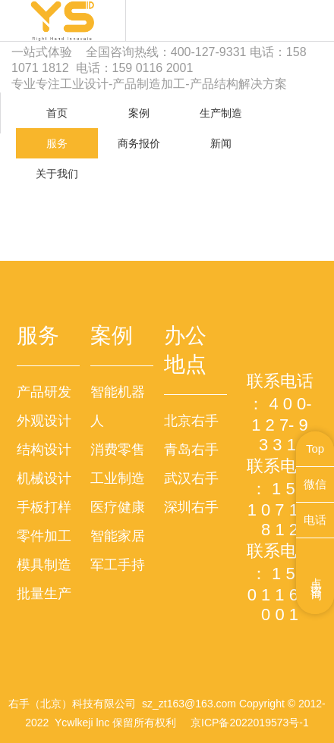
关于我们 (57, 174)
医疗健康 (117, 507)
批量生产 (44, 593)
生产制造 (221, 113)
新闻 (221, 143)
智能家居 (117, 536)
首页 (57, 113)
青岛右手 (191, 449)
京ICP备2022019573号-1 (250, 722)
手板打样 (44, 507)
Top (315, 448)
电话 (315, 519)
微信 (315, 484)
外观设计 (44, 420)
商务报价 (139, 143)
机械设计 (44, 478)
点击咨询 (316, 576)
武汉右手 (191, 478)
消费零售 (117, 449)
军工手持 (117, 564)
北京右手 (191, 420)
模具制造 (44, 564)
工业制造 (117, 478)
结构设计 (44, 449)
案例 (139, 113)
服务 (57, 143)
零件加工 (44, 536)
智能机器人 (117, 406)
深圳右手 (191, 507)
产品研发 (44, 392)
